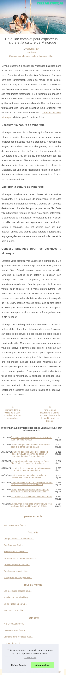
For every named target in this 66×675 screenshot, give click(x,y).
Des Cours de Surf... (13, 545)
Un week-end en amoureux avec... (20, 558)
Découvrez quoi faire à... (15, 630)
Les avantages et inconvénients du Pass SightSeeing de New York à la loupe (30, 462)
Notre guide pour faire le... (16, 525)
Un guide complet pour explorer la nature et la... (31, 56)
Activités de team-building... (16, 597)
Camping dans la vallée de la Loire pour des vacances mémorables (12, 414)
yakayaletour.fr (32, 49)
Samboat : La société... (14, 610)
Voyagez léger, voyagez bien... (18, 577)
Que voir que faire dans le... (17, 564)
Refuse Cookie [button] (18, 665)
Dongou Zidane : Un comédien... (19, 539)
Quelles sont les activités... (16, 571)
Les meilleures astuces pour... (17, 591)
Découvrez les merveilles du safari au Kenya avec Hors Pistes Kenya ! (29, 476)
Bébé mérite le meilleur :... (16, 551)
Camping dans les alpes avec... (18, 637)
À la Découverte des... (14, 624)
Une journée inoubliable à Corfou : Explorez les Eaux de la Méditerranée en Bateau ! (50, 415)
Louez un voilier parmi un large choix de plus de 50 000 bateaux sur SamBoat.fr (32, 483)
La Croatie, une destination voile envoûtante (31, 497)
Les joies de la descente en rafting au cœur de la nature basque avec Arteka (31, 469)
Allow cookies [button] (42, 665)
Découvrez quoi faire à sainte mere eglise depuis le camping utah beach (30, 446)
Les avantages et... (13, 643)
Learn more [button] (30, 657)
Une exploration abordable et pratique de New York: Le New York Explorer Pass (30, 491)
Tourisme (31, 52)
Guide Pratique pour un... (15, 604)
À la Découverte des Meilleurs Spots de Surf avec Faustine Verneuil (31, 439)
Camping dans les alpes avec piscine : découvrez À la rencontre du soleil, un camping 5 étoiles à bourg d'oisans (30, 454)
